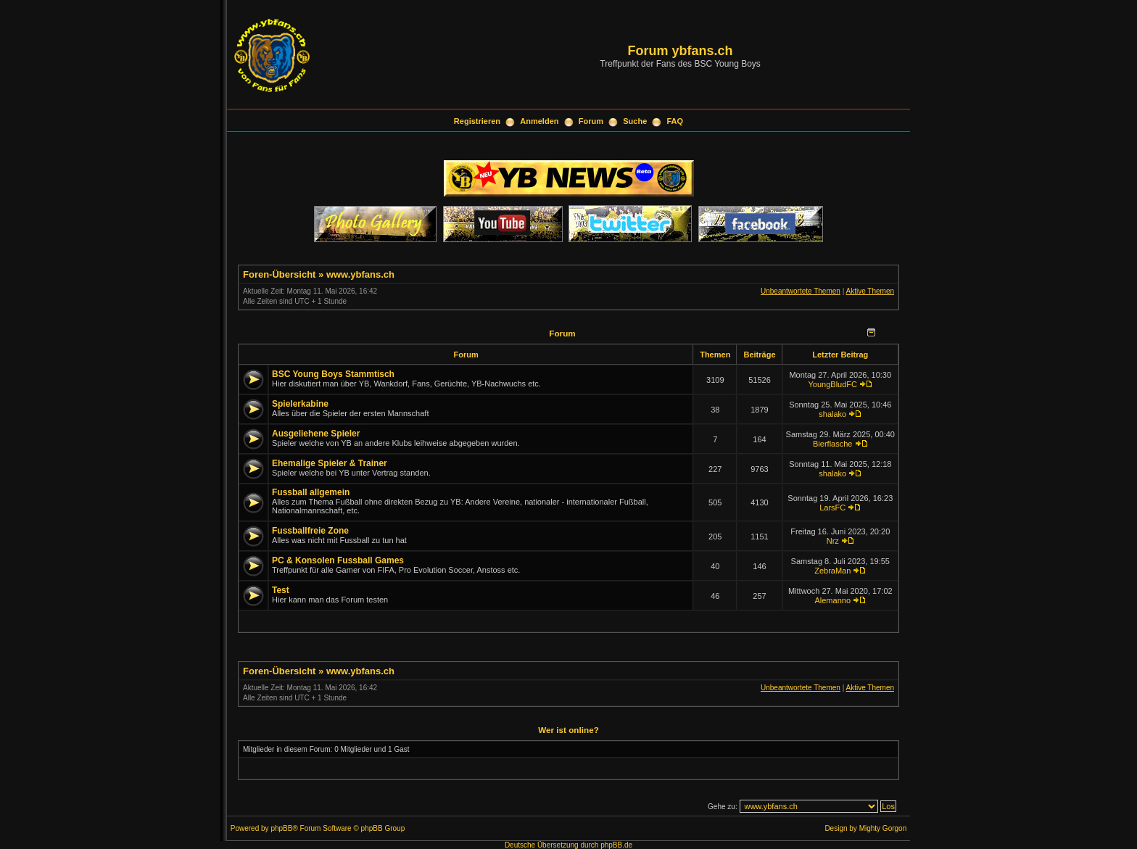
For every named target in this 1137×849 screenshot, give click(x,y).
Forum (591, 121)
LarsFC (832, 507)
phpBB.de (616, 845)
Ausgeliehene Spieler (316, 433)
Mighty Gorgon (883, 828)
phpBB (281, 828)
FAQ (675, 121)
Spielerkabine (300, 404)
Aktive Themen (869, 291)
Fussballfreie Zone (310, 531)
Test (280, 590)
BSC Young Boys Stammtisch (333, 374)
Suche (635, 121)
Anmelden (539, 121)
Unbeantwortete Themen (800, 291)
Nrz (833, 541)
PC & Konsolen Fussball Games (338, 560)
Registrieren (477, 121)
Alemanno (832, 600)
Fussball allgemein (311, 492)
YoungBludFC (833, 384)
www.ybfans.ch (360, 274)
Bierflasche (832, 443)
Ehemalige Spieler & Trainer (329, 463)
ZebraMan (832, 570)
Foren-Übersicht (279, 274)
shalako (832, 414)
